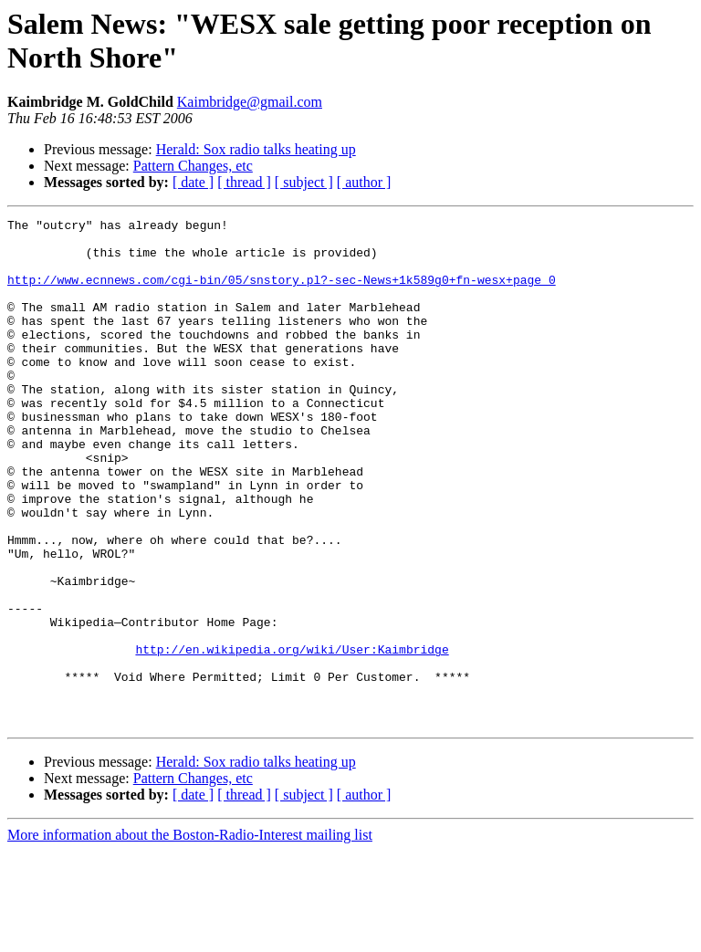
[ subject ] (304, 182)
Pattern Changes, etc (193, 165)
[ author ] (364, 182)
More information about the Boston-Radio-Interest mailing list (189, 936)
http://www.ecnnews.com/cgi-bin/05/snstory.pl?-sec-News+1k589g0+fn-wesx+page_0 (281, 293)
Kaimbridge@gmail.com (249, 102)
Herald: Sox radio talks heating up (256, 149)
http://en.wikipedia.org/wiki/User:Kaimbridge (291, 736)
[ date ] (193, 182)
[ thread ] (244, 182)
